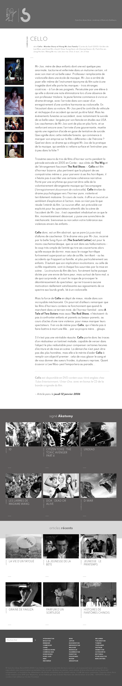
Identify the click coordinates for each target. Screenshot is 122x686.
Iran (71, 638)
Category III (100, 652)
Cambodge (47, 645)
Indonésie (47, 661)
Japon (71, 641)
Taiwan (98, 643)
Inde (44, 658)
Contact (35, 677)
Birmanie (46, 643)
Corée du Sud (48, 652)
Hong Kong (48, 654)
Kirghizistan (74, 645)
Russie (71, 658)
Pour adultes (101, 656)
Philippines (73, 656)
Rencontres (100, 658)
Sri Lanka (99, 638)
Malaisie (72, 647)
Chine (45, 647)
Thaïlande (99, 645)
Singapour (73, 661)
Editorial (99, 654)
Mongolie (73, 650)
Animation (99, 650)
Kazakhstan (74, 643)
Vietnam (98, 647)
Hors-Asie (47, 656)
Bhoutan (47, 641)
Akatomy (65, 416)
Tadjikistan (100, 641)
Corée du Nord (49, 650)
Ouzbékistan (74, 652)
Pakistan (73, 654)
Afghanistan (48, 638)
